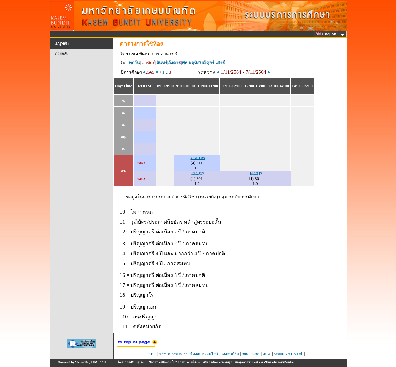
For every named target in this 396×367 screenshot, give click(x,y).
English (327, 34)
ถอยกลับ (61, 54)
